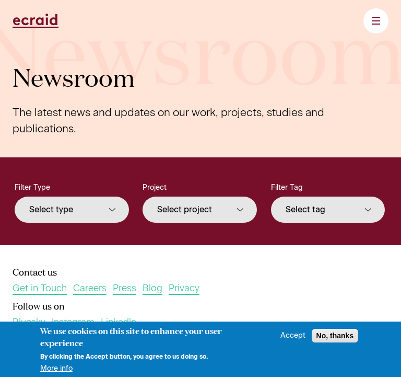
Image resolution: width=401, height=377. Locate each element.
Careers (90, 288)
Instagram (73, 322)
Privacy (184, 288)
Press (124, 288)
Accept (292, 338)
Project (155, 187)
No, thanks (335, 338)
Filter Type (32, 187)
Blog (152, 288)
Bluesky (29, 322)
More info (56, 371)
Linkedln (118, 322)
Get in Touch (40, 288)
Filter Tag (287, 187)
